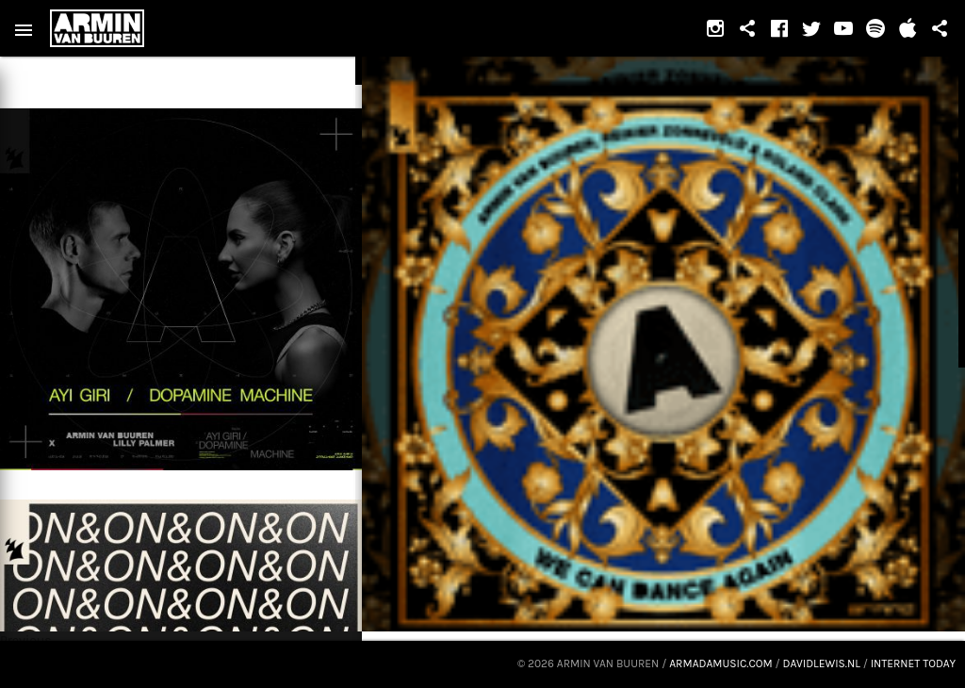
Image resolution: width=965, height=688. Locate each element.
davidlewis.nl (821, 663)
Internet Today (913, 663)
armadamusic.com (721, 663)
